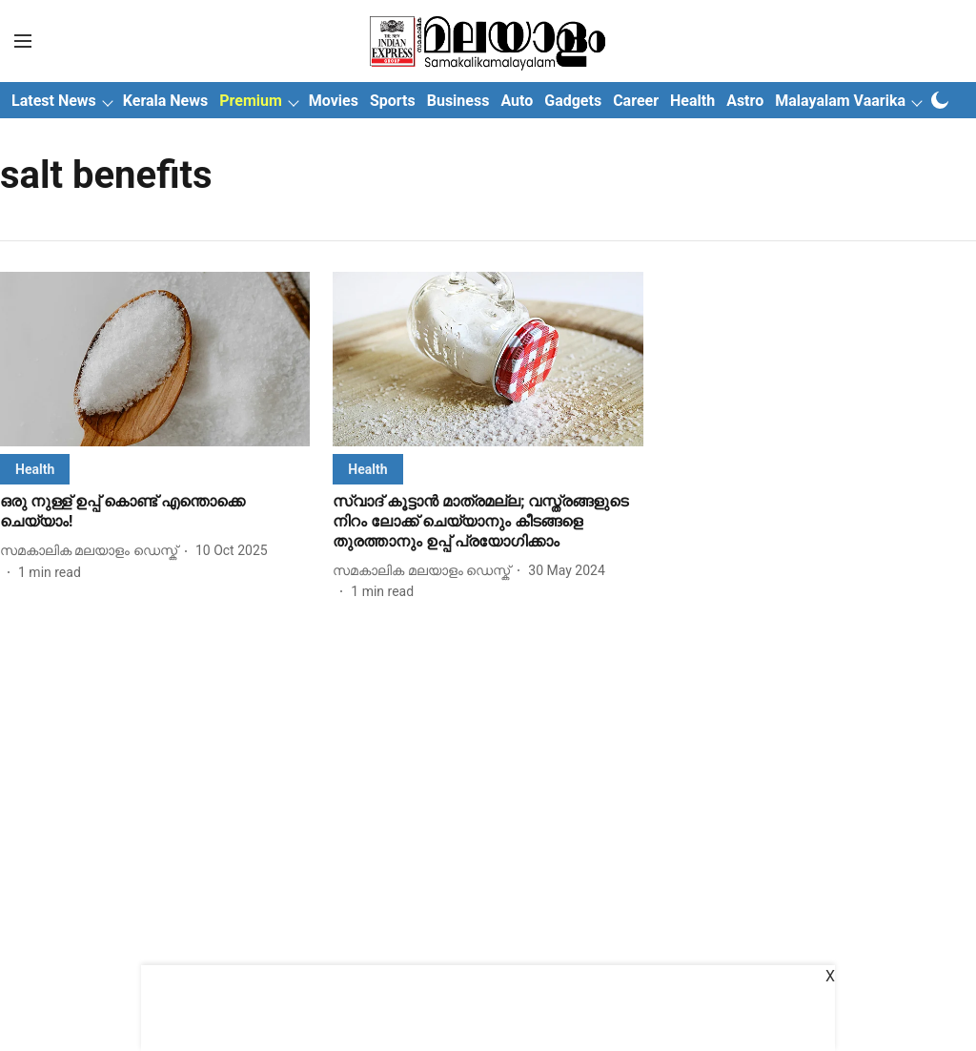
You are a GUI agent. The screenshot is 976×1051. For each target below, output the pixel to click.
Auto (516, 101)
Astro (744, 101)
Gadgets (572, 101)
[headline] (155, 512)
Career (636, 101)
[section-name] (35, 469)
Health (692, 101)
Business (458, 101)
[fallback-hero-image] (155, 359)
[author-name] (92, 551)
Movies (333, 101)
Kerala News (165, 101)
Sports (393, 101)
